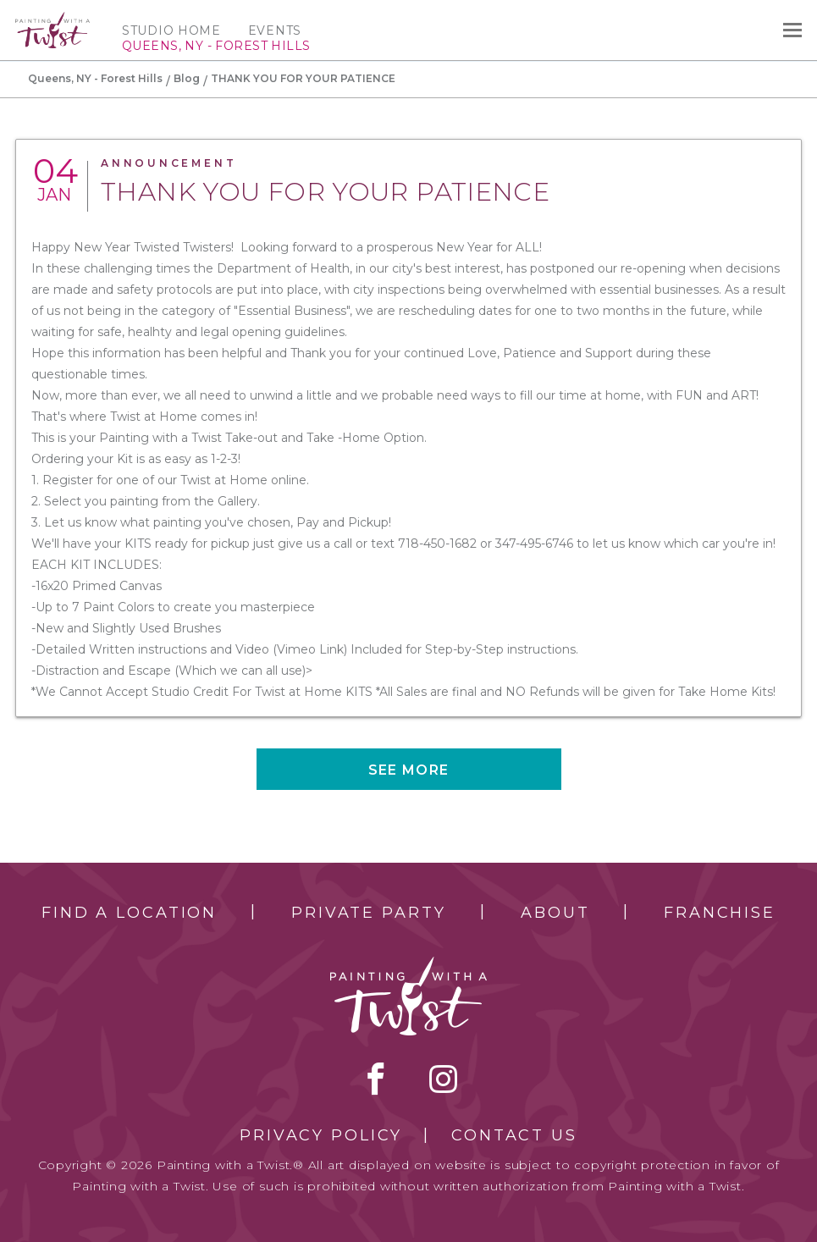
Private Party (368, 912)
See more (408, 770)
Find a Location (129, 912)
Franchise (720, 912)
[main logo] (52, 19)
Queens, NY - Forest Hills (95, 78)
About (555, 912)
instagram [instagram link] (443, 1079)
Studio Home (171, 30)
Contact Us (514, 1135)
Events (274, 30)
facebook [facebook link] (376, 1079)
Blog (187, 78)
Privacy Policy (321, 1135)
